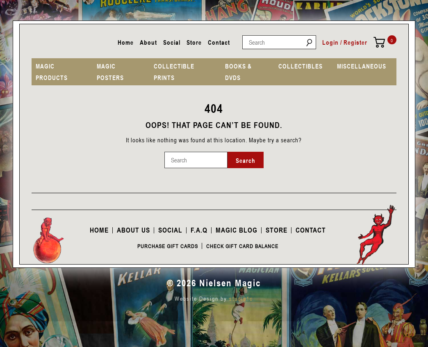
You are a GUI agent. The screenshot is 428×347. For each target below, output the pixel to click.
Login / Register (344, 42)
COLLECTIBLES (300, 66)
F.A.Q (199, 230)
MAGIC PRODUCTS (52, 72)
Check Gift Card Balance (242, 246)
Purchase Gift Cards (167, 246)
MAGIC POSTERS (110, 72)
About (148, 42)
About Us (133, 230)
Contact (219, 42)
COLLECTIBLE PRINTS (174, 72)
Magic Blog (236, 230)
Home (126, 42)
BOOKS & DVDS (238, 72)
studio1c (241, 298)
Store (194, 42)
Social (171, 42)
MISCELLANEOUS (361, 66)
